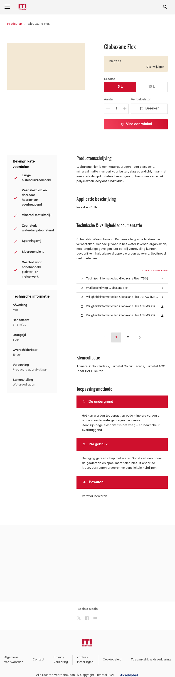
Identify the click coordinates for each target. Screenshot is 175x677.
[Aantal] (116, 109)
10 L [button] (151, 87)
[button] (162, 278)
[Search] (165, 7)
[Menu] (7, 7)
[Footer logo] (87, 642)
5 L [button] (120, 87)
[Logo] (23, 6)
